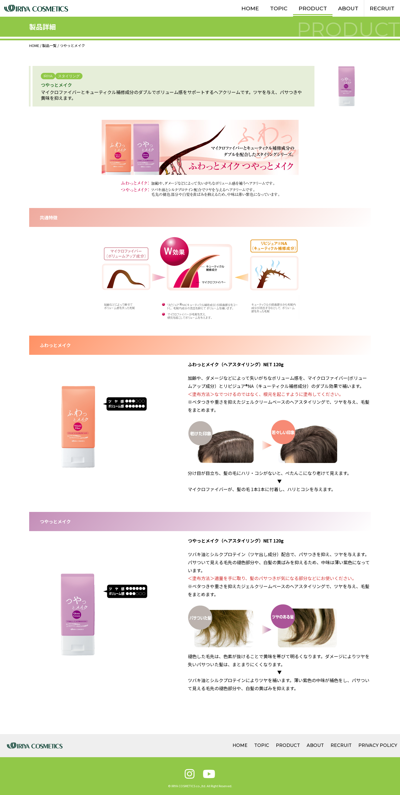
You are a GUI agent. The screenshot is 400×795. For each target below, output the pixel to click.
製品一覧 (49, 45)
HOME (250, 8)
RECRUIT (382, 8)
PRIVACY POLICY (377, 745)
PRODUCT (313, 8)
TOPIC (279, 8)
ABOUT (348, 8)
